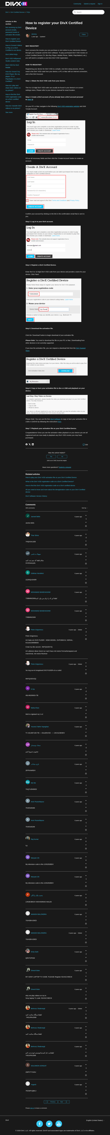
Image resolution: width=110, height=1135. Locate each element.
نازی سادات (35, 764)
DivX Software (55, 419)
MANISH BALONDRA (39, 914)
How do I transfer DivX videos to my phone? (13, 107)
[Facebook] (27, 444)
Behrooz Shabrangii (38, 1008)
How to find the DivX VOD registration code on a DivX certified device (13, 98)
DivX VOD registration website (68, 106)
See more (8, 112)
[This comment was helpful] (86, 515)
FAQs (28, 12)
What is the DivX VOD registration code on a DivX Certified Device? (50, 481)
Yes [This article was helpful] (51, 456)
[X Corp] (30, 444)
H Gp (33, 689)
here (59, 422)
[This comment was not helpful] (86, 522)
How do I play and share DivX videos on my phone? (13, 88)
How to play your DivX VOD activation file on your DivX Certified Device (51, 477)
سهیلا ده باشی (36, 554)
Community (77, 4)
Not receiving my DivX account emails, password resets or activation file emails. (13, 31)
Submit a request (89, 4)
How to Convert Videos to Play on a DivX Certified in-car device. (13, 47)
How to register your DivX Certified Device (13, 40)
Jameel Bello (35, 516)
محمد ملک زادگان (37, 895)
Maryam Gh (35, 858)
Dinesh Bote (35, 970)
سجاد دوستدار (36, 745)
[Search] (88, 12)
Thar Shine (35, 535)
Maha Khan (35, 708)
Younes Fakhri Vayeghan (40, 727)
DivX (6, 12)
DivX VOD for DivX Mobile (12, 66)
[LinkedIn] (33, 444)
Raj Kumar (35, 839)
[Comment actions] (86, 526)
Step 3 (30, 99)
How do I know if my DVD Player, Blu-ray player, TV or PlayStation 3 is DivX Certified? (12, 76)
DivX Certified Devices (17, 12)
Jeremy (34, 34)
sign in (32, 1108)
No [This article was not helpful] (62, 456)
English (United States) (95, 1120)
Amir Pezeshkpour (37, 802)
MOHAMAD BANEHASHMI (40, 592)
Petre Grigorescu (37, 630)
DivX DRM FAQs (11, 54)
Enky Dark (34, 952)
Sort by (85, 508)
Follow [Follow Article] (84, 34)
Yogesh (33, 1084)
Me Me (33, 783)
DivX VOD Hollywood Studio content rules (13, 60)
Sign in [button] (100, 4)
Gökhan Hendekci (37, 573)
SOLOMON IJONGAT (39, 1066)
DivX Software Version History (36, 496)
